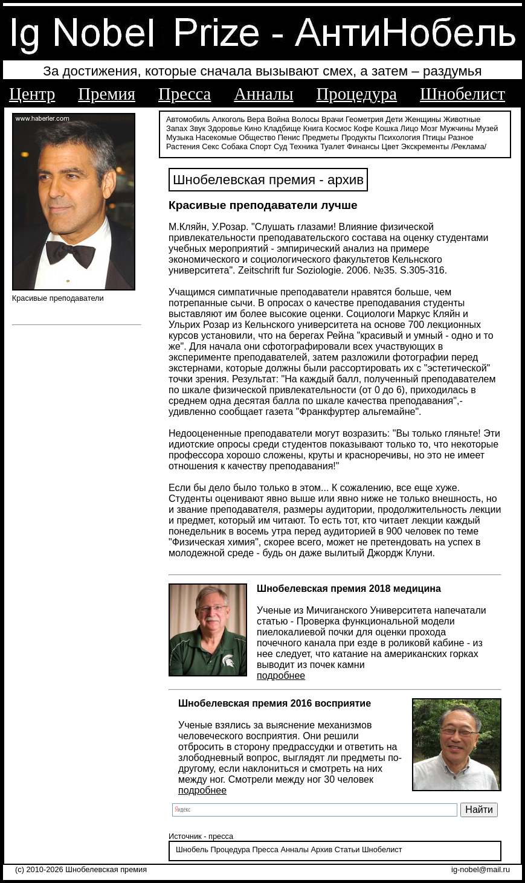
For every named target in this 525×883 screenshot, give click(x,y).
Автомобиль (188, 119)
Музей (486, 128)
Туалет (332, 146)
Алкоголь (228, 119)
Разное (460, 137)
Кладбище (282, 128)
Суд (281, 146)
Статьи (347, 849)
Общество (257, 137)
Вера (256, 119)
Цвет (390, 146)
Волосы (306, 119)
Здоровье (225, 128)
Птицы (434, 137)
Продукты (358, 137)
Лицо (410, 128)
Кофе (363, 128)
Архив (321, 849)
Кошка (386, 128)
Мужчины (457, 128)
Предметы (320, 137)
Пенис (289, 137)
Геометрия (365, 119)
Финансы (363, 146)
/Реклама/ (468, 146)
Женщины (423, 119)
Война (278, 119)
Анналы (263, 93)
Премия (106, 93)
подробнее (281, 675)
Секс (210, 146)
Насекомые (216, 137)
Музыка (179, 137)
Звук (197, 128)
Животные (462, 119)
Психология (399, 137)
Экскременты (425, 146)
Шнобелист (462, 93)
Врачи (332, 119)
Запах (176, 128)
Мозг (428, 128)
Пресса (184, 93)
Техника (303, 146)
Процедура (357, 93)
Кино (253, 128)
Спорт (260, 146)
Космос (339, 128)
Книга (313, 128)
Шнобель (192, 849)
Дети (393, 119)
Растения (183, 146)
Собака (234, 146)
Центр (32, 93)
